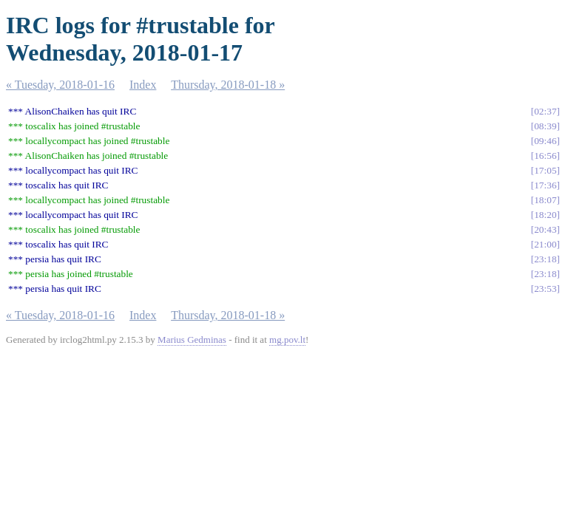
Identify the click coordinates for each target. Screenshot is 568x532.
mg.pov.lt (287, 339)
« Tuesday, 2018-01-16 (60, 84)
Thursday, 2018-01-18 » (228, 84)
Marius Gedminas (192, 339)
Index (142, 84)
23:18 (545, 259)
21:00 (545, 244)
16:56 (545, 155)
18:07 (545, 199)
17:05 (545, 170)
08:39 (545, 126)
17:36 (545, 185)
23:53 (545, 288)
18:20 (545, 214)
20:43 (545, 229)
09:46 (545, 140)
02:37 (545, 111)
